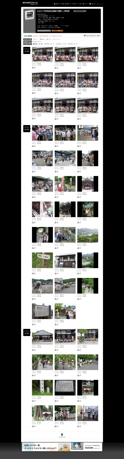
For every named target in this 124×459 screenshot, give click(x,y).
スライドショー (56, 39)
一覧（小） (35, 39)
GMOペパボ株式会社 (99, 4)
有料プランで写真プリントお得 (74, 3)
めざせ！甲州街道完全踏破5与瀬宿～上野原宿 (53, 11)
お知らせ (93, 3)
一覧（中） (42, 39)
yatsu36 (34, 41)
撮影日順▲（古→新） (38, 44)
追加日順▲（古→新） (61, 44)
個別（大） (49, 39)
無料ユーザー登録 (60, 3)
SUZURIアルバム (30, 3)
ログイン (86, 3)
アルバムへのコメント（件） (92, 35)
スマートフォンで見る (80, 11)
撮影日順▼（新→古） (49, 44)
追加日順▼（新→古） (73, 44)
